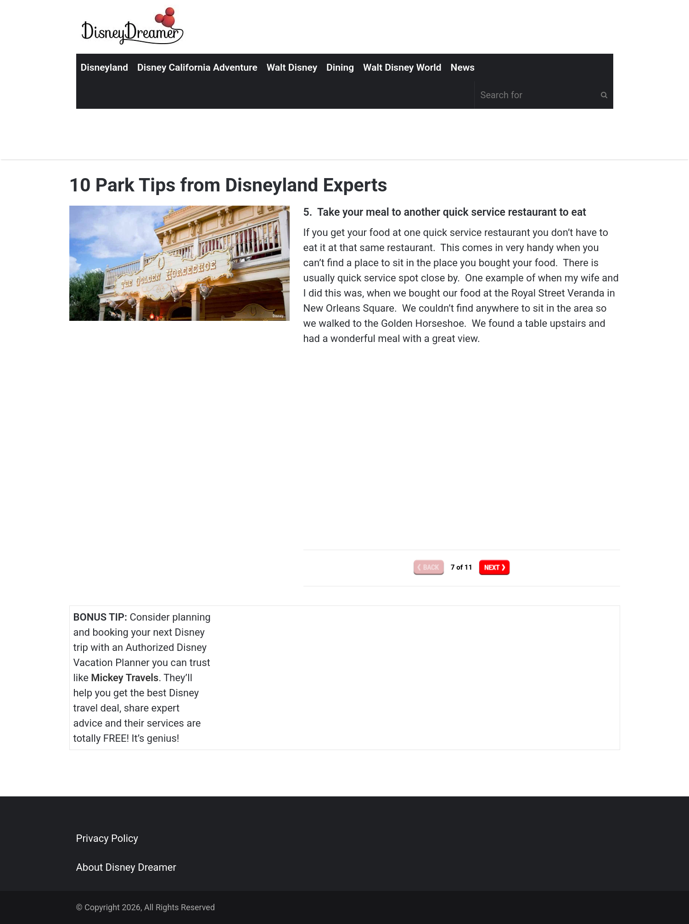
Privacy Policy (107, 838)
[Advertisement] (462, 454)
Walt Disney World (402, 67)
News (463, 67)
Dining (340, 67)
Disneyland (105, 67)
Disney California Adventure (197, 67)
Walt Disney (292, 67)
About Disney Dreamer (126, 867)
